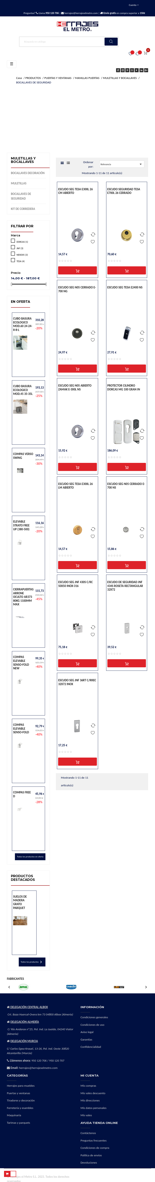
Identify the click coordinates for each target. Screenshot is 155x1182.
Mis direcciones (90, 1100)
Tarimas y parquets (18, 1123)
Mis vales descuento (93, 1093)
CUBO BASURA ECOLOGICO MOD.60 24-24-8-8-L (22, 324)
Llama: (48, 13)
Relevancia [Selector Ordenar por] (122, 164)
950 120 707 (56, 1060)
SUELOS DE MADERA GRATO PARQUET (20, 902)
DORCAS (22, 241)
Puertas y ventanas (18, 1093)
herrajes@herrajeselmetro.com (81, 13)
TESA (21, 261)
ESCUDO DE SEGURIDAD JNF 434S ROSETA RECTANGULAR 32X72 (125, 585)
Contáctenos (88, 1133)
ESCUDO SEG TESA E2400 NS (124, 287)
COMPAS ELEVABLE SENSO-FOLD (21, 728)
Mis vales (86, 1115)
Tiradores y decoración (21, 1100)
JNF (20, 248)
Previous (9, 987)
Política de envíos (91, 1155)
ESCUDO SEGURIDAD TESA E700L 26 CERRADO (123, 191)
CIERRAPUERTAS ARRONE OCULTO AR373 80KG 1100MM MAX (23, 597)
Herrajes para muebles (21, 1085)
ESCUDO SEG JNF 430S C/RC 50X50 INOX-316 (75, 584)
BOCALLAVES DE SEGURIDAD (21, 196)
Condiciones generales (94, 1017)
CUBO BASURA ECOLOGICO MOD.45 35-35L (22, 389)
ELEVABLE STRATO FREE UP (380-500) (21, 525)
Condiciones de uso (92, 1025)
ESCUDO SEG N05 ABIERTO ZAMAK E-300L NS (74, 387)
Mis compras (88, 1085)
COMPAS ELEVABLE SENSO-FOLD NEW (21, 662)
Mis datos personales (93, 1108)
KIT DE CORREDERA (23, 209)
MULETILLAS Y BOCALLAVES (23, 160)
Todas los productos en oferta (30, 856)
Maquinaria (14, 1115)
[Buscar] (69, 41)
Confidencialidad (91, 1047)
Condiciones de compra (95, 1148)
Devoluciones (89, 1162)
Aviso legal (87, 1032)
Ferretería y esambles (20, 1108)
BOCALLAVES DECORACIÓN (28, 173)
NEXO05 (22, 254)
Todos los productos (32, 962)
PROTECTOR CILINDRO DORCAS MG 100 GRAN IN (123, 387)
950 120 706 (39, 1060)
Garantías (86, 1039)
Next (146, 987)
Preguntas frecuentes (94, 1140)
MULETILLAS (18, 183)
